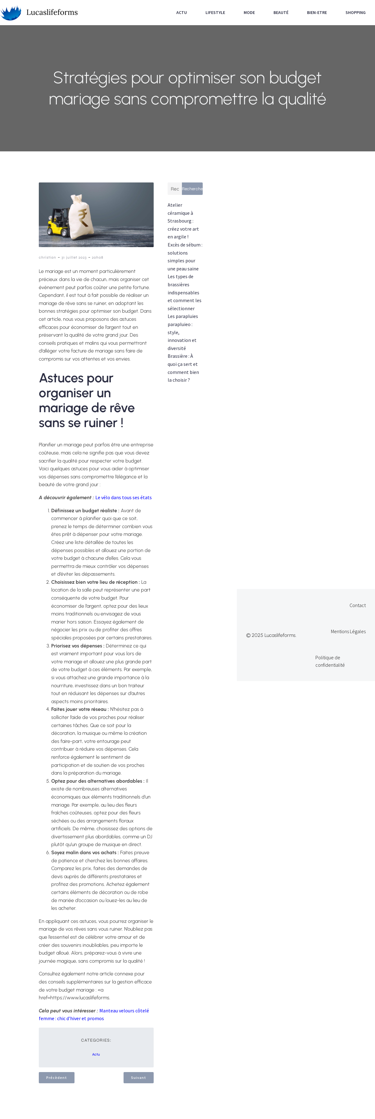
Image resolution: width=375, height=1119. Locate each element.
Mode (249, 12)
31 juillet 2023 (74, 257)
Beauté (280, 12)
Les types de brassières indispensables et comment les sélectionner (184, 292)
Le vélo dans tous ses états (123, 497)
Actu (181, 12)
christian (47, 257)
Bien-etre (317, 12)
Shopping (356, 12)
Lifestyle (215, 12)
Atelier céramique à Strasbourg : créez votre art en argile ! (183, 221)
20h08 (97, 257)
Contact (358, 605)
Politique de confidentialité (330, 661)
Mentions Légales (348, 631)
